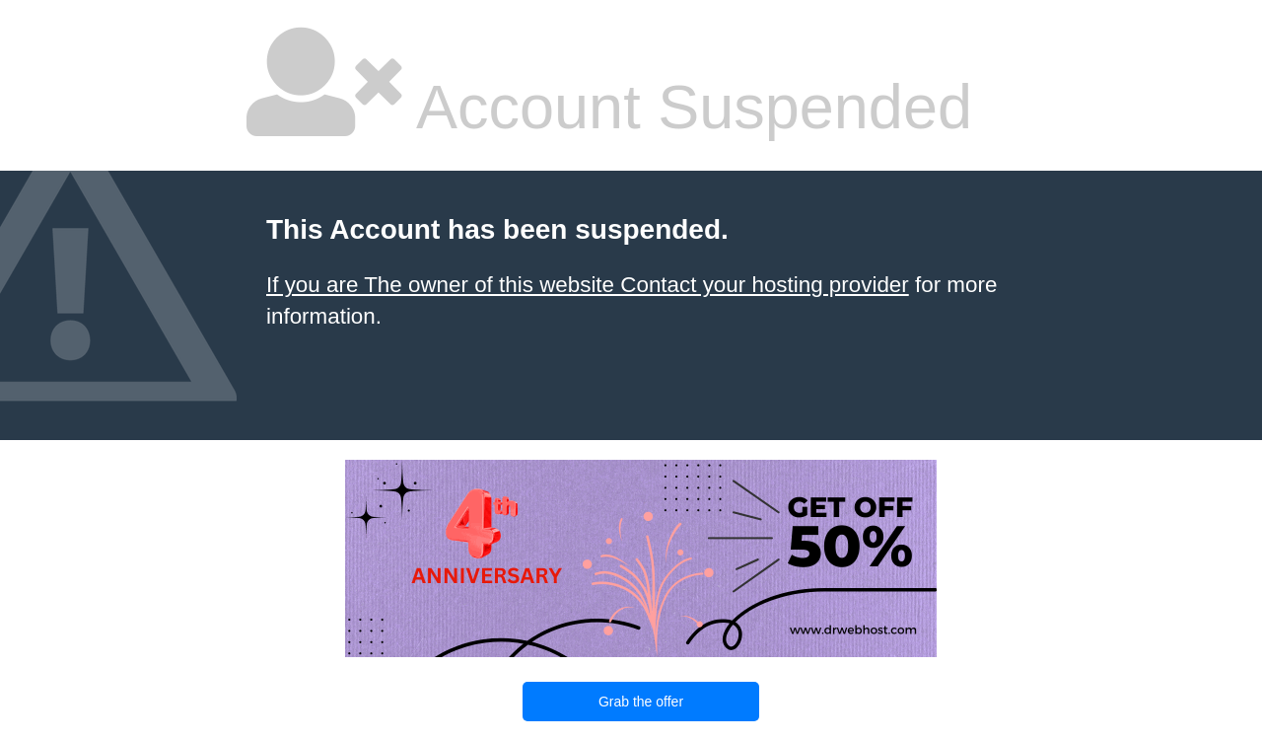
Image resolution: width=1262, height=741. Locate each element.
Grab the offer (640, 701)
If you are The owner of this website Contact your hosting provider (587, 284)
